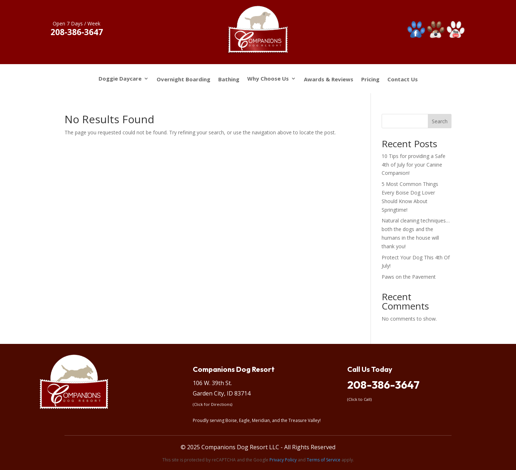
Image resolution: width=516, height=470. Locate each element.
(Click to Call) (359, 399)
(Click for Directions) (212, 404)
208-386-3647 (383, 385)
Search (440, 121)
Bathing (228, 79)
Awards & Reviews (328, 79)
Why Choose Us (268, 79)
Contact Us (402, 79)
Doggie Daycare (120, 79)
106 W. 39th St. (212, 383)
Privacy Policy (283, 460)
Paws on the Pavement (409, 276)
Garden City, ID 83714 (221, 393)
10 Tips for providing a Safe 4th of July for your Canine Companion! (413, 165)
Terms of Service (323, 460)
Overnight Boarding (183, 79)
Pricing (370, 79)
